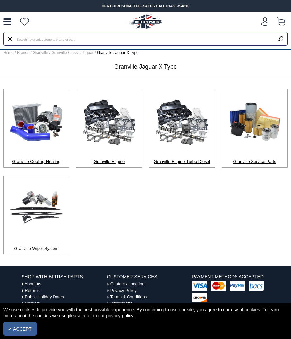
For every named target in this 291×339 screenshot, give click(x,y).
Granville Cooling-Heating (36, 161)
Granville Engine (109, 161)
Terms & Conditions (128, 296)
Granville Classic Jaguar (73, 52)
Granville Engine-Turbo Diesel (182, 161)
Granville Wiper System (36, 248)
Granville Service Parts (254, 161)
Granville (41, 52)
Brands (23, 52)
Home (8, 52)
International (122, 303)
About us (32, 284)
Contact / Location (127, 284)
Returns (32, 290)
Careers (32, 303)
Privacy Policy (123, 290)
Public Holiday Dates (44, 296)
